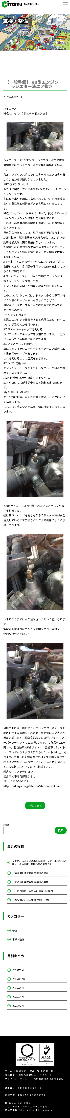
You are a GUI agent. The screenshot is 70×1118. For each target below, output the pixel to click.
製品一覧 (35, 1071)
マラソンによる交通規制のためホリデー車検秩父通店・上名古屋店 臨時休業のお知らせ (39, 862)
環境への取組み (27, 1075)
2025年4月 (18, 996)
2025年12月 (18, 979)
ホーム (9, 1071)
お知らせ (21, 1071)
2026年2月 (18, 970)
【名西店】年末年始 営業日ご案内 (30, 882)
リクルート (46, 1075)
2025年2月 (18, 1005)
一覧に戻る (35, 806)
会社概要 (10, 1075)
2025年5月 (18, 988)
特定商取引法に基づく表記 (49, 1079)
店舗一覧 (48, 1071)
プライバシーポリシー (17, 1079)
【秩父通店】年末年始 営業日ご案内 (31, 899)
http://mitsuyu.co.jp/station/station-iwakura (31, 786)
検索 (6, 825)
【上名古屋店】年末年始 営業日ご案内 (32, 891)
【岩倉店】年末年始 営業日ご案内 (30, 873)
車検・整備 (18, 939)
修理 (14, 930)
